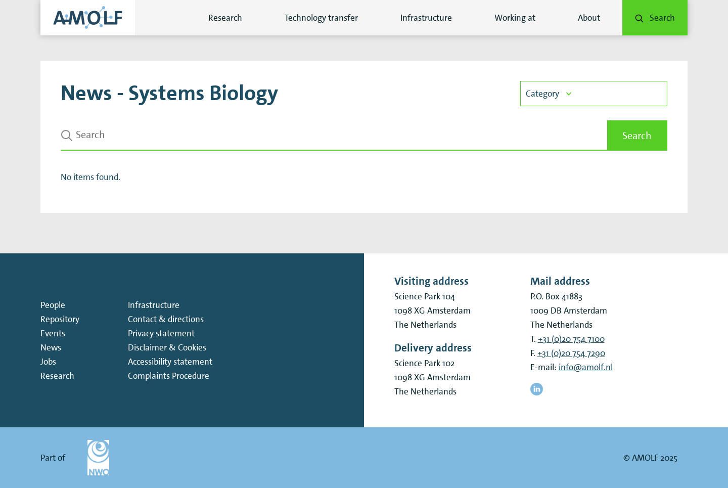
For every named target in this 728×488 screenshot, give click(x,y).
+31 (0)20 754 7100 (571, 338)
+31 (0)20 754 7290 (571, 353)
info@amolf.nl (586, 367)
